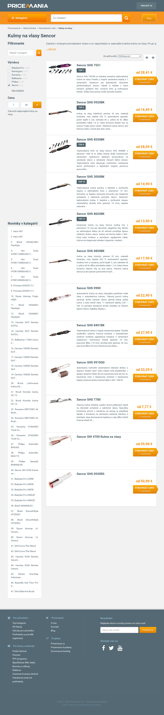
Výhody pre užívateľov (23, 630)
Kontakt (55, 627)
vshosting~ (96, 705)
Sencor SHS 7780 (89, 399)
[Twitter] (111, 649)
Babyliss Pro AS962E (25, 495)
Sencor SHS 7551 (89, 65)
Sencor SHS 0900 (89, 288)
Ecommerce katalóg (60, 651)
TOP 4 (81, 144)
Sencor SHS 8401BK (91, 325)
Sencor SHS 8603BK (91, 214)
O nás (54, 623)
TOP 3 (81, 107)
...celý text (51, 49)
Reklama (16, 670)
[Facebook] (103, 649)
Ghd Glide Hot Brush (24, 591)
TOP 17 (82, 219)
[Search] (126, 18)
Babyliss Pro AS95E (24, 484)
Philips (18, 81)
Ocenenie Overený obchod (25, 674)
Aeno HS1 (18, 231)
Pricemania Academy (61, 647)
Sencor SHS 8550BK (91, 139)
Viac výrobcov (18, 90)
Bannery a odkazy (21, 666)
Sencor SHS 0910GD (91, 362)
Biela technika (29, 28)
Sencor (17, 85)
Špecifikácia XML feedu (23, 662)
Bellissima (19, 78)
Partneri (16, 655)
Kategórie (19, 17)
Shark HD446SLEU (24, 505)
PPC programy (19, 658)
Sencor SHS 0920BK (91, 102)
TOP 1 (81, 70)
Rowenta (19, 75)
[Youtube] (120, 649)
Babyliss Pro (21, 68)
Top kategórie (19, 623)
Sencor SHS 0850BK (91, 251)
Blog (149, 18)
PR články (17, 627)
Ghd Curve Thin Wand (25, 546)
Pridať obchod (19, 651)
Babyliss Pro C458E (24, 479)
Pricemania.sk (14, 28)
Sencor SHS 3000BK (91, 176)
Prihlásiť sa (146, 6)
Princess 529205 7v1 (23, 285)
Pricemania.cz (58, 643)
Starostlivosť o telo (47, 28)
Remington (20, 71)
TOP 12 (82, 182)
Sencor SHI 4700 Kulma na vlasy (99, 437)
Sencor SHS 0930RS (91, 474)
